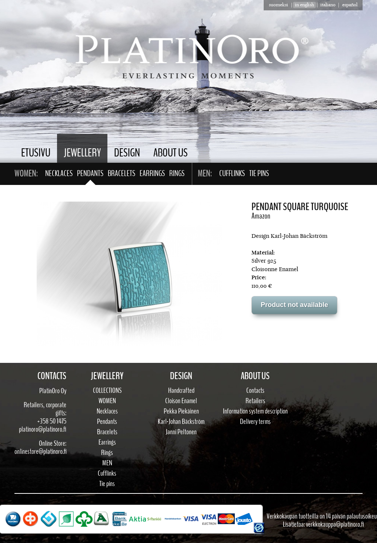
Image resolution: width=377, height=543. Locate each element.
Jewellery (82, 153)
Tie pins (259, 173)
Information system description (255, 411)
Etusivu (35, 153)
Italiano (328, 5)
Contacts (255, 390)
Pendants (90, 173)
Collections (107, 390)
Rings (176, 173)
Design (127, 153)
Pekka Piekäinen (181, 411)
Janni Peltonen (181, 432)
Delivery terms (255, 421)
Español (349, 5)
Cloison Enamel (181, 401)
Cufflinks (232, 173)
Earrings (152, 173)
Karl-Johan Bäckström (181, 421)
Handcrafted (181, 390)
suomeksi (278, 5)
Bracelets (121, 173)
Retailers (255, 401)
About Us (170, 153)
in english (304, 5)
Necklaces (59, 173)
